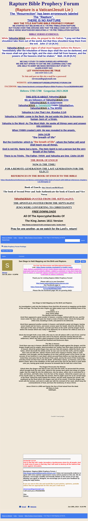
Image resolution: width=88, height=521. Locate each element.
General (21, 237)
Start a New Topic (7, 250)
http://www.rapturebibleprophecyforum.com (52, 283)
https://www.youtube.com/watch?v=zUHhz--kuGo (54, 267)
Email (24, 507)
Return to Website (7, 237)
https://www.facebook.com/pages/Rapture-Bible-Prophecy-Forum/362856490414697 (52, 287)
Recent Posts (5, 240)
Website (33, 507)
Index (15, 237)
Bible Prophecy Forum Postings (33, 237)
